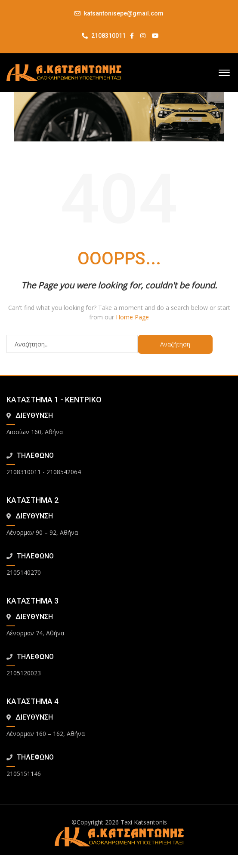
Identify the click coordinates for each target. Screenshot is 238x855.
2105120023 (23, 673)
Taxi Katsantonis (144, 822)
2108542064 (63, 472)
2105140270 (23, 572)
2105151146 (23, 773)
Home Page (132, 317)
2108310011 (104, 35)
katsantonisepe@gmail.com (124, 13)
